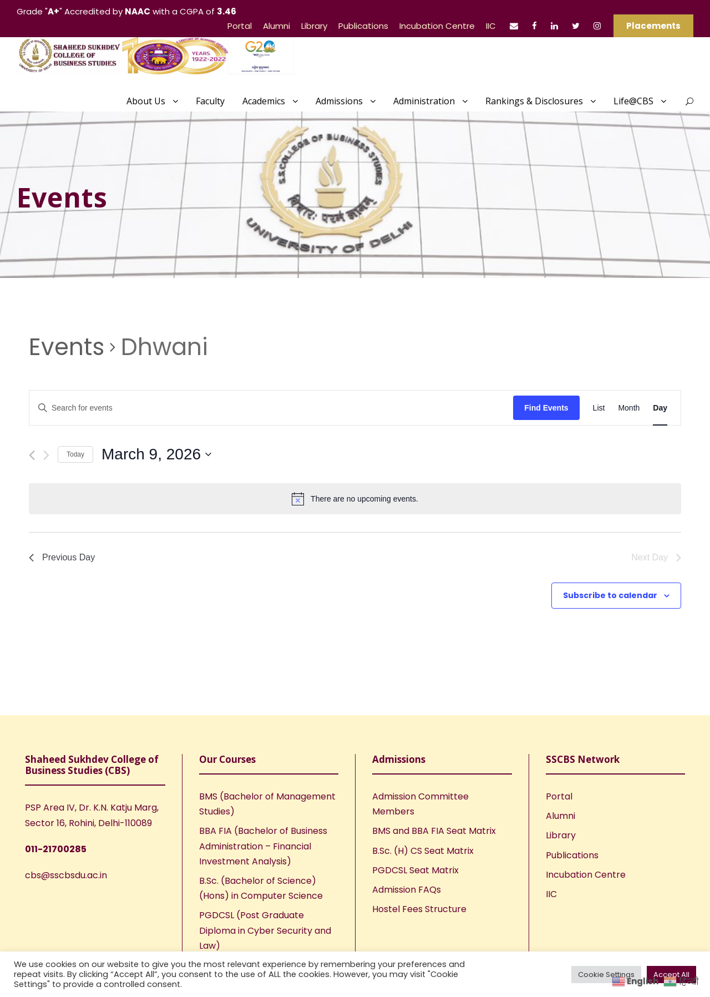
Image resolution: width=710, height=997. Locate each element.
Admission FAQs (406, 889)
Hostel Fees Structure (419, 909)
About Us (145, 101)
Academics (263, 101)
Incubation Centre (437, 26)
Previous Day (62, 557)
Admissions (339, 101)
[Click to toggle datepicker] (156, 454)
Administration (424, 101)
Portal (239, 26)
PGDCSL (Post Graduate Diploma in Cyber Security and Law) (265, 930)
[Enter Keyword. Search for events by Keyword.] (271, 408)
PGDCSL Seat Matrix (415, 870)
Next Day (656, 557)
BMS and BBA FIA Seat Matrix (434, 830)
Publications (363, 26)
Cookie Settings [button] (606, 974)
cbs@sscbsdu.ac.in (66, 875)
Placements (653, 26)
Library (314, 26)
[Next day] (46, 455)
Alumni (276, 26)
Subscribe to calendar (610, 595)
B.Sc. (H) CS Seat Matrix (423, 850)
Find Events (546, 407)
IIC (491, 26)
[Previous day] (32, 455)
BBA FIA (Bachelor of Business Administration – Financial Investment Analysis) (263, 845)
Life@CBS (633, 101)
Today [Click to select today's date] (75, 454)
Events (66, 347)
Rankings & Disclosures (534, 101)
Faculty (210, 101)
